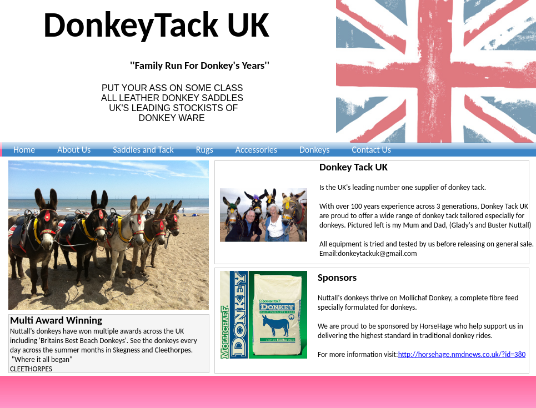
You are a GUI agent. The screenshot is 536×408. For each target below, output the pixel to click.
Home (24, 149)
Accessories (256, 149)
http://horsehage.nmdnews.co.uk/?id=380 (462, 354)
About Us (74, 149)
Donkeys (314, 149)
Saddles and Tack (143, 149)
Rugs (204, 149)
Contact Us (371, 149)
